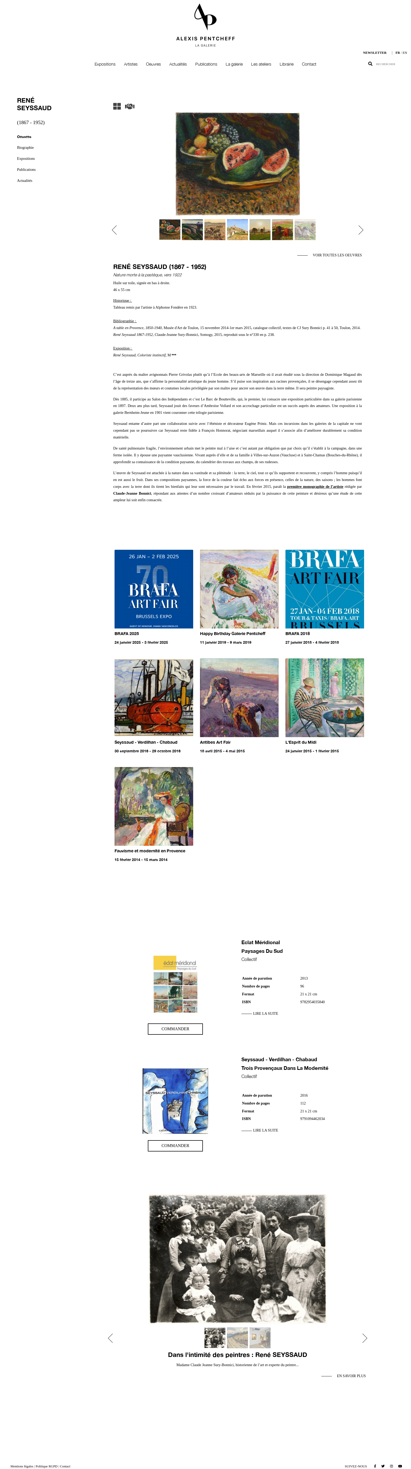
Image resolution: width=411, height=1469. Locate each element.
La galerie (234, 64)
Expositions (105, 64)
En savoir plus (351, 1376)
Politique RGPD (47, 1466)
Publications (206, 64)
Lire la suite (265, 1014)
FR (398, 53)
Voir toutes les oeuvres (337, 255)
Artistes (131, 64)
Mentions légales (21, 1466)
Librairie (287, 64)
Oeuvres (153, 64)
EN (405, 53)
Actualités (178, 64)
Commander (175, 1029)
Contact (309, 64)
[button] (116, 230)
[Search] (393, 64)
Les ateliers (261, 64)
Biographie (25, 147)
